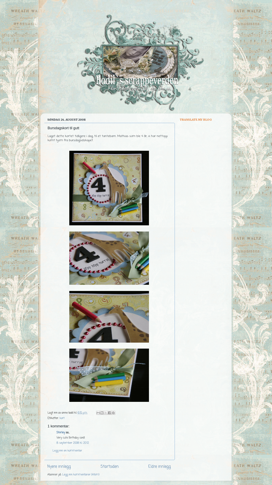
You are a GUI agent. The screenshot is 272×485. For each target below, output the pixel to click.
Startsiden (110, 466)
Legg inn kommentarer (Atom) (80, 475)
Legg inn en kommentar (67, 451)
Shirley (61, 433)
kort (62, 418)
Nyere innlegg (59, 466)
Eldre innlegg (159, 466)
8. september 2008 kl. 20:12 (73, 443)
